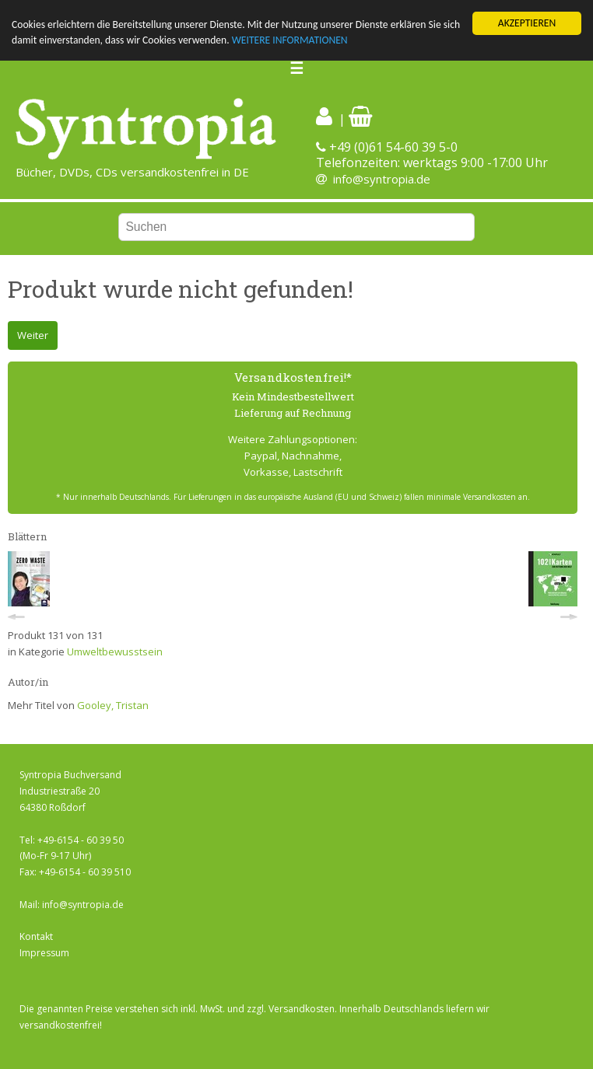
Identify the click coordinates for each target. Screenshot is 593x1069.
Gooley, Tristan (113, 705)
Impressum (44, 952)
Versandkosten (301, 1008)
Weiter (32, 335)
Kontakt (36, 936)
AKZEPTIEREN (527, 23)
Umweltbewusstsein (115, 652)
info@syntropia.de (381, 179)
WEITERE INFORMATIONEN (290, 40)
